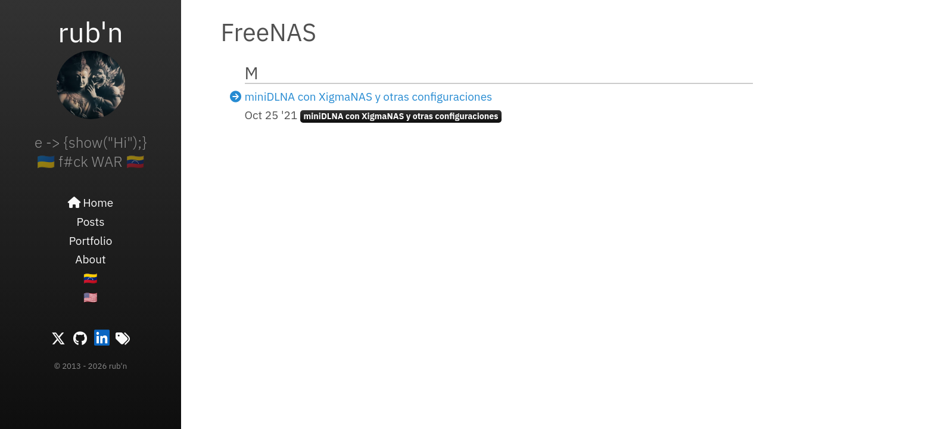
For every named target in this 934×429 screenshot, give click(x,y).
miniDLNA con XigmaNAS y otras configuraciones (369, 96)
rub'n (90, 31)
